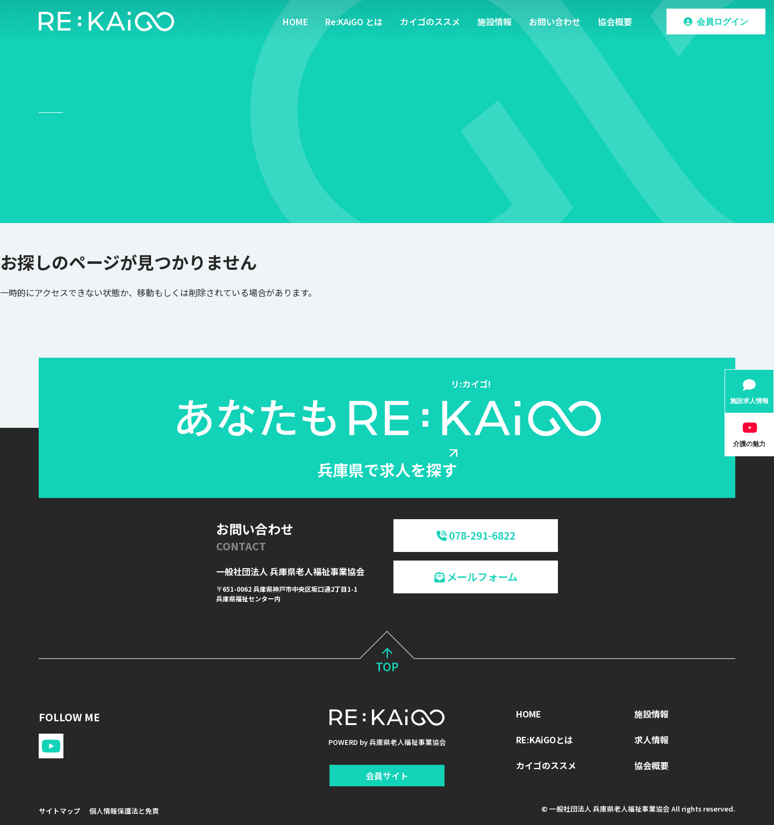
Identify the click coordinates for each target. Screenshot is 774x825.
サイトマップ (60, 811)
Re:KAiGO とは (354, 21)
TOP (387, 662)
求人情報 (651, 739)
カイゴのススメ (430, 21)
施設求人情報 (749, 400)
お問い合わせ (554, 21)
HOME (295, 21)
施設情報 (494, 21)
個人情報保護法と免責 (124, 811)
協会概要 (615, 21)
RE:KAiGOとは (544, 739)
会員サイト (387, 775)
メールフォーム (476, 576)
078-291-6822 (475, 535)
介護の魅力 (749, 443)
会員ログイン (722, 21)
